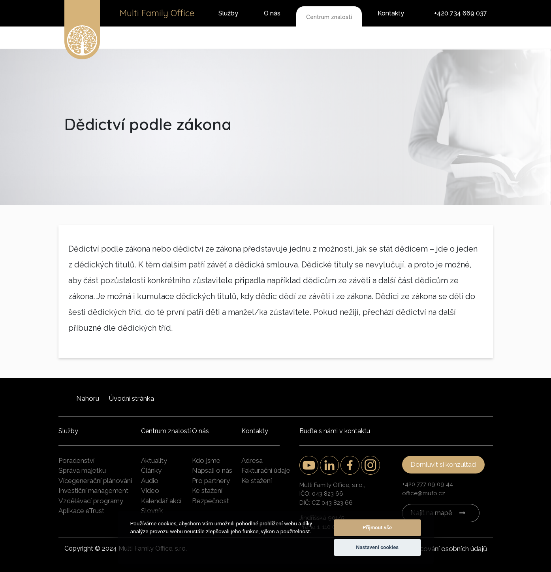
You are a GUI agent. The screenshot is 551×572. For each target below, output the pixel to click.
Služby (228, 13)
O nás (272, 13)
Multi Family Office (157, 13)
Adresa (252, 460)
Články (151, 470)
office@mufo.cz (423, 493)
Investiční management (93, 490)
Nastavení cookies (377, 547)
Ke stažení (207, 490)
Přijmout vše (377, 527)
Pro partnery (211, 481)
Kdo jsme (206, 460)
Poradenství (76, 460)
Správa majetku (82, 470)
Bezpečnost (210, 501)
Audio (149, 481)
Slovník (152, 511)
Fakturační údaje (265, 470)
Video (150, 490)
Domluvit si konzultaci (443, 464)
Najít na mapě (431, 513)
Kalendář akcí (161, 501)
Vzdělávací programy (90, 501)
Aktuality (154, 460)
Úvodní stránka (131, 398)
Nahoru (87, 398)
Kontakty (391, 13)
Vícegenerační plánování (95, 481)
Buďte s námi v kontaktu (334, 431)
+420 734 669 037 (460, 13)
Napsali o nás (212, 470)
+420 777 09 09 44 (427, 484)
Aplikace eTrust (81, 511)
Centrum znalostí (329, 17)
